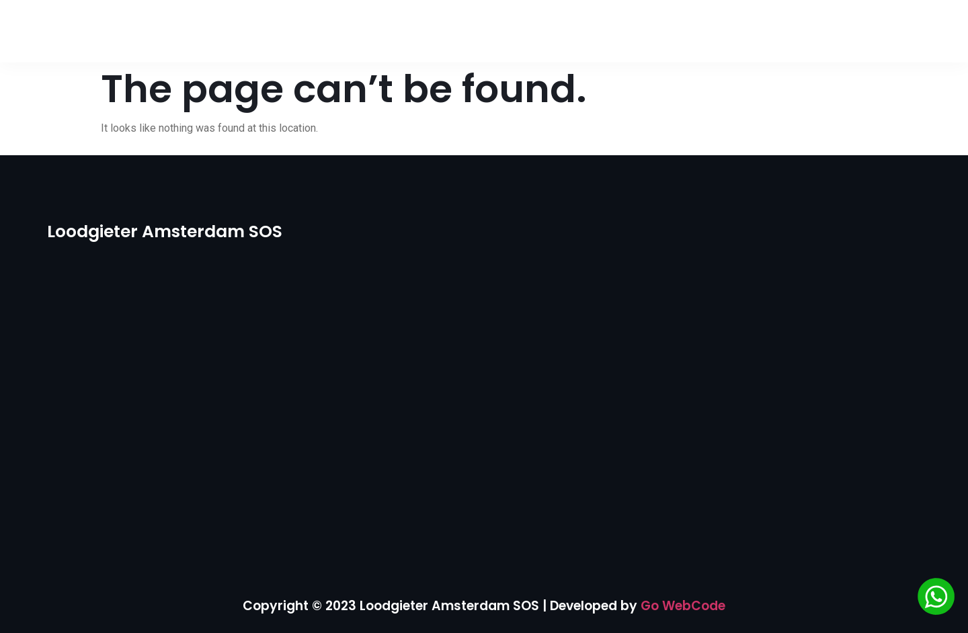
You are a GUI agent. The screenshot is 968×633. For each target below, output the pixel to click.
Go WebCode (683, 606)
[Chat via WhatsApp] (936, 599)
